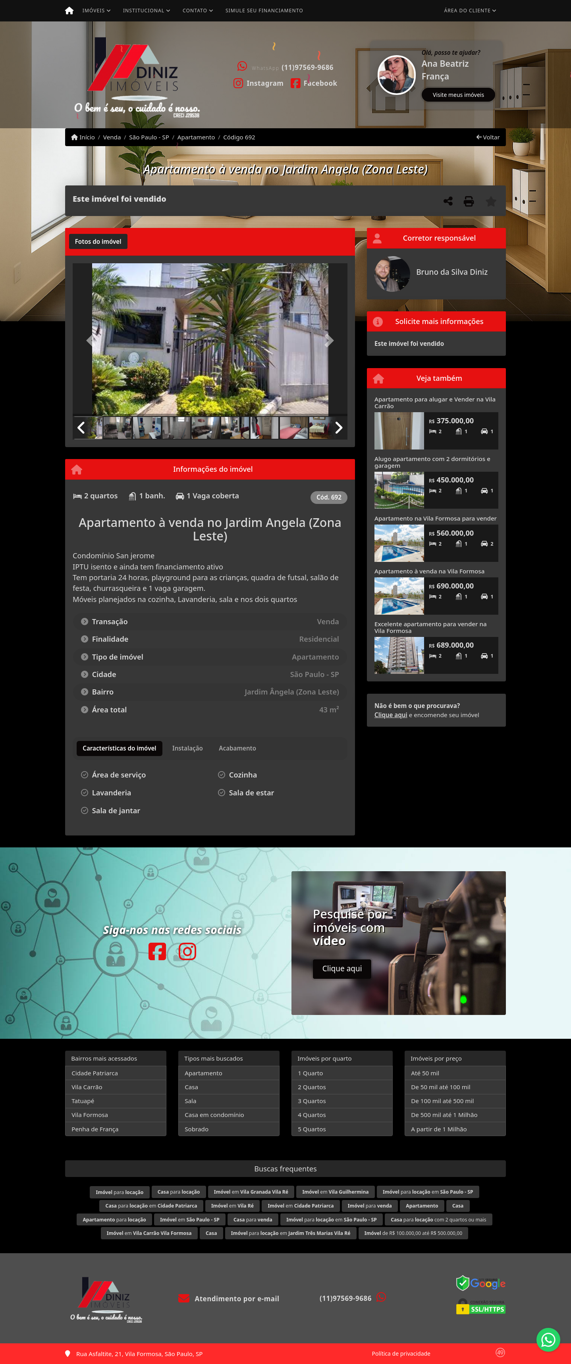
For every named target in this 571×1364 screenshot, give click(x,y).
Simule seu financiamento (264, 10)
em (251, 1191)
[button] (371, 75)
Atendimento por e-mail (229, 1298)
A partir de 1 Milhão (439, 1129)
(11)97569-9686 (308, 67)
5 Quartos (312, 1129)
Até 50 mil (425, 1073)
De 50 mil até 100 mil (440, 1087)
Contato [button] (195, 10)
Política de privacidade (401, 1353)
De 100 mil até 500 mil (442, 1101)
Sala (190, 1101)
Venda (112, 137)
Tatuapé (82, 1101)
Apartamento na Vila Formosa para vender (435, 518)
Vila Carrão (86, 1087)
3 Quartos (312, 1101)
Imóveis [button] (94, 10)
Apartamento (196, 137)
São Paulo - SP (149, 137)
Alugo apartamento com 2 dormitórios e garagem (432, 462)
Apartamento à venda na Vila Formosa (429, 571)
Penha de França (94, 1129)
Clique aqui (390, 715)
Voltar (488, 137)
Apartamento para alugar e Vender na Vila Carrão (435, 402)
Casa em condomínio (214, 1115)
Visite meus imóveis (458, 94)
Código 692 (239, 137)
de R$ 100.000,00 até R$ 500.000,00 (413, 1233)
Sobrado (196, 1129)
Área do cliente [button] (467, 10)
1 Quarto (310, 1073)
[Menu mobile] (69, 11)
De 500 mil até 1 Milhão (444, 1115)
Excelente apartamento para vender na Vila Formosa (430, 627)
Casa (191, 1087)
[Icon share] (258, 83)
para (119, 1192)
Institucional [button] (143, 10)
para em (428, 1191)
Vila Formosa (89, 1115)
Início (83, 137)
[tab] (98, 241)
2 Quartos (312, 1087)
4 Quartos (312, 1115)
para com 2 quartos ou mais (438, 1219)
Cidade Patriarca (94, 1073)
